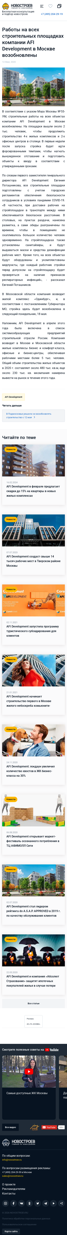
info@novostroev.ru (12, 1159)
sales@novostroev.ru (12, 1176)
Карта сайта (11, 1231)
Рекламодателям (13, 1189)
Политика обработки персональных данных (26, 1218)
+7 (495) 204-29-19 (52, 14)
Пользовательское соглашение (19, 1224)
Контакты (8, 1193)
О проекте (8, 1184)
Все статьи (33, 1003)
